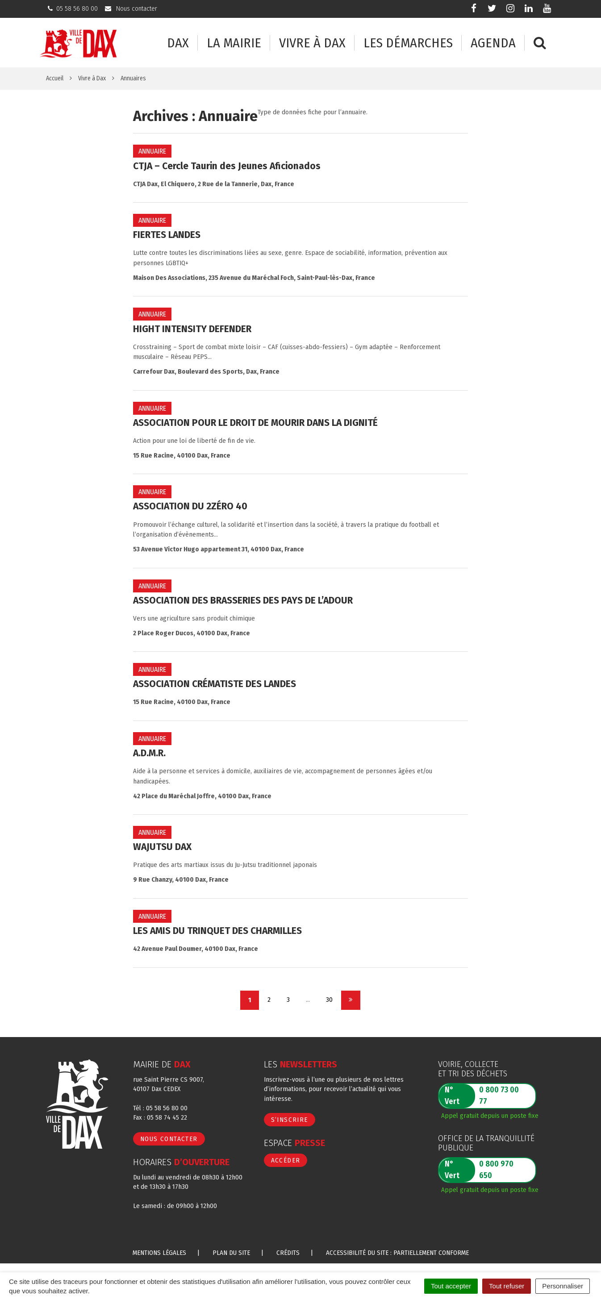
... (308, 1000)
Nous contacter (169, 1139)
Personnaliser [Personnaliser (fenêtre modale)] (562, 1286)
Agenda (493, 43)
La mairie (234, 43)
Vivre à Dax (312, 43)
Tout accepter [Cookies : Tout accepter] (451, 1286)
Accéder (285, 1160)
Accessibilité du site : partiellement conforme (397, 1253)
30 (329, 1000)
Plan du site (231, 1253)
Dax (178, 43)
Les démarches (408, 43)
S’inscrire (289, 1120)
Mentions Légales (159, 1253)
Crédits (288, 1253)
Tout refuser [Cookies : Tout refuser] (506, 1286)
